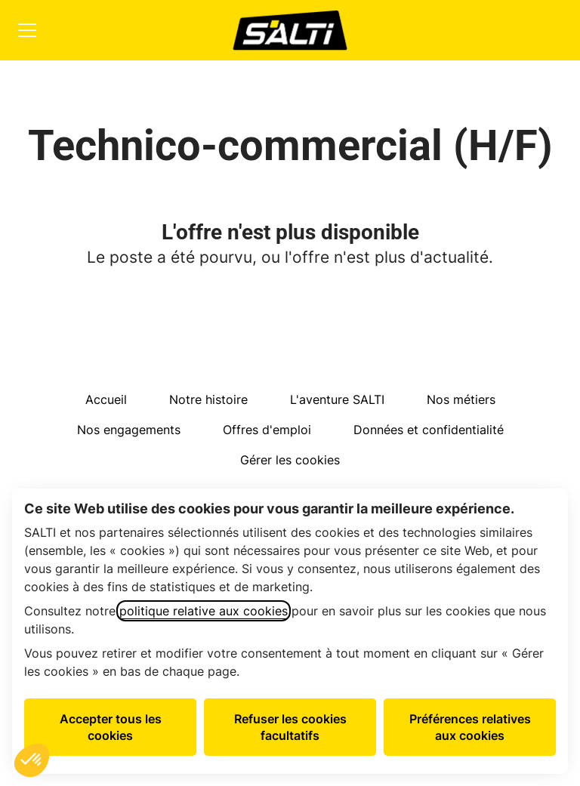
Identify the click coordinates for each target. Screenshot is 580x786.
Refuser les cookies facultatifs (290, 727)
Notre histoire (208, 399)
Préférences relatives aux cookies (470, 727)
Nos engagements (128, 429)
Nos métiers (461, 399)
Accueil (106, 399)
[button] (32, 760)
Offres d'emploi (267, 429)
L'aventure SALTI (337, 399)
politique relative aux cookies (203, 610)
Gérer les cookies (290, 459)
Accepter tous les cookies (111, 727)
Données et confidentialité (428, 429)
